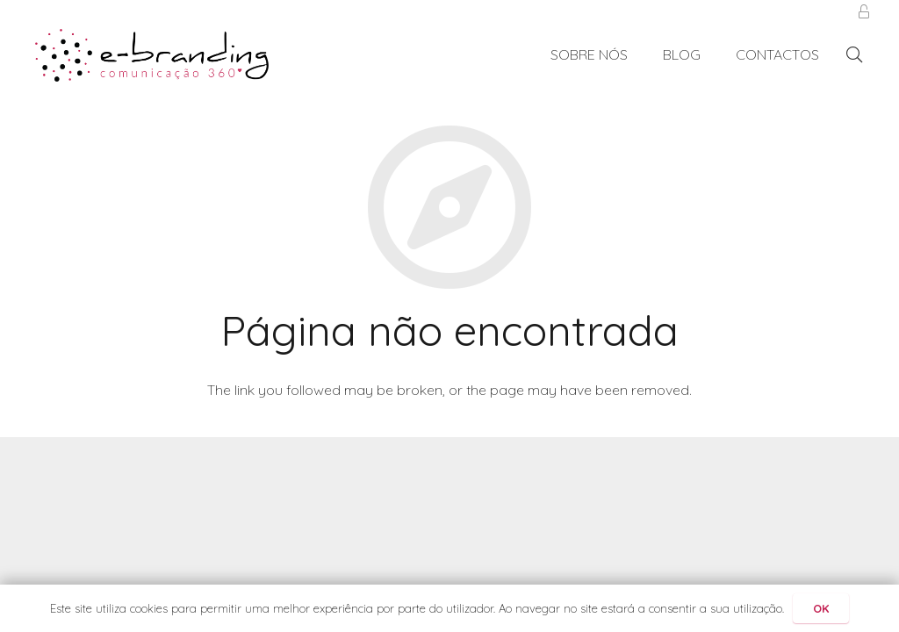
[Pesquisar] (854, 55)
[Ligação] (152, 55)
